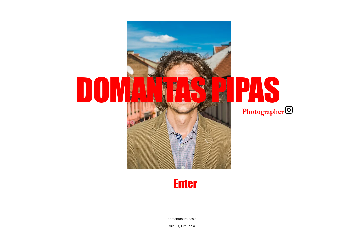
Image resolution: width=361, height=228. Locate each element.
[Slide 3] (159, 161)
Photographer (263, 112)
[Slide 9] (200, 161)
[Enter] (185, 183)
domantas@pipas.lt (182, 219)
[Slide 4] (171, 161)
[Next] (249, 94)
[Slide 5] (176, 161)
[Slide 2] (153, 160)
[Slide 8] (194, 161)
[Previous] (109, 94)
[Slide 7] (188, 161)
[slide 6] (182, 161)
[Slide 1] (165, 161)
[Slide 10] (205, 161)
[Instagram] (289, 110)
